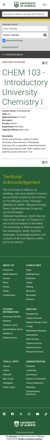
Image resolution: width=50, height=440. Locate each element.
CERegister (8, 383)
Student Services (34, 343)
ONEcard (7, 374)
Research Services (34, 351)
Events (6, 286)
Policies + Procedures (36, 379)
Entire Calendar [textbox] (10, 28)
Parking (29, 286)
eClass (6, 370)
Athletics (30, 299)
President (30, 366)
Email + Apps (9, 387)
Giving (6, 291)
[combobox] (25, 14)
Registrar (7, 321)
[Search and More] (44, 4)
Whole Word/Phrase (14, 40)
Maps (28, 270)
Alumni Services (33, 347)
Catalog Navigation (14, 54)
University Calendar (12, 316)
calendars (12, 436)
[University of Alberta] (25, 5)
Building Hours (32, 274)
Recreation (31, 295)
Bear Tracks (8, 379)
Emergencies (32, 314)
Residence (8, 333)
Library (29, 282)
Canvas (6, 366)
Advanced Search (10, 47)
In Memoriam (9, 295)
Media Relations (10, 274)
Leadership (31, 370)
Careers (6, 278)
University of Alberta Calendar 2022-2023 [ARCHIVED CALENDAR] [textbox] (25, 14)
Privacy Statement (34, 383)
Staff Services (32, 339)
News (5, 282)
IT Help (29, 326)
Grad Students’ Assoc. (13, 329)
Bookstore (30, 278)
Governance (31, 374)
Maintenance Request (36, 330)
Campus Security (34, 318)
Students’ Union (10, 325)
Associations (32, 335)
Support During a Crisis (36, 322)
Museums (30, 291)
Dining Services (10, 337)
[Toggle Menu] (5, 5)
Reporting (30, 387)
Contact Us (8, 270)
